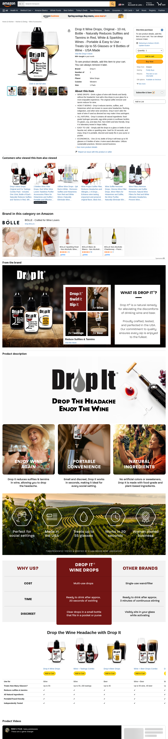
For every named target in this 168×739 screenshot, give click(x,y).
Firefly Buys (150, 70)
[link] (21, 193)
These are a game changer (22, 731)
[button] (5, 10)
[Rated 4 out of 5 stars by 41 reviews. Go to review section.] (69, 252)
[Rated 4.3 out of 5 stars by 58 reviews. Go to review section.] (91, 252)
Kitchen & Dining (21, 22)
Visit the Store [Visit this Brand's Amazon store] (71, 343)
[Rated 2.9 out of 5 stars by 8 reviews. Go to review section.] (114, 252)
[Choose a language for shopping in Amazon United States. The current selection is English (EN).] (121, 4)
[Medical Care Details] (32, 10)
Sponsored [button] (160, 258)
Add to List (139, 102)
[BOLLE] (10, 222)
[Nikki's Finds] (16, 729)
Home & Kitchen (8, 22)
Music (144, 10)
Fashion (161, 10)
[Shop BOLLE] (30, 224)
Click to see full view (37, 84)
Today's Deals (82, 10)
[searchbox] (67, 3)
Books (107, 10)
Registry (152, 10)
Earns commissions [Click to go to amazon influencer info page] (30, 729)
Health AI (14, 10)
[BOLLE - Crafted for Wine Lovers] (42, 220)
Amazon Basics (41, 10)
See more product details (87, 147)
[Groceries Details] (121, 10)
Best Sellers (69, 10)
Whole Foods (55, 10)
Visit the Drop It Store (84, 54)
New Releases (96, 10)
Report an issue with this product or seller (93, 152)
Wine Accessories (35, 22)
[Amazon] (9, 4)
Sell (137, 10)
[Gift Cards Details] (133, 10)
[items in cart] (161, 4)
